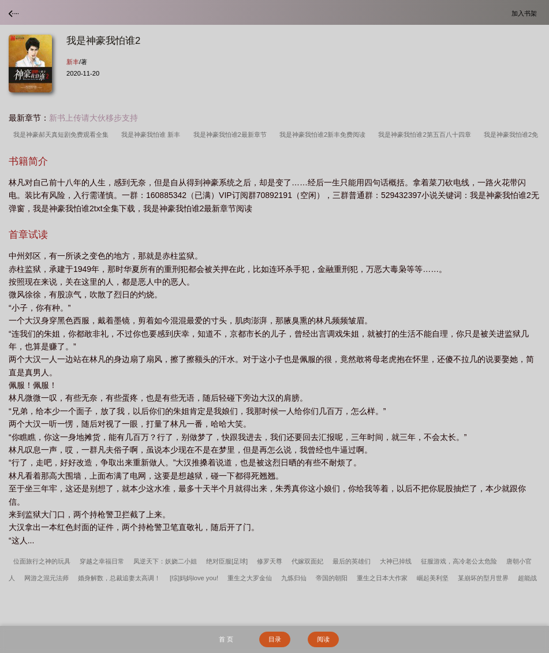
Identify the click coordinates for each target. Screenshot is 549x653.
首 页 (226, 639)
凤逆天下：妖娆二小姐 (165, 561)
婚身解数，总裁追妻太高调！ (119, 577)
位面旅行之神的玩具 (41, 561)
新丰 (72, 61)
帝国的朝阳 (332, 577)
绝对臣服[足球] (227, 561)
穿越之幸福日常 (102, 561)
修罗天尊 (269, 561)
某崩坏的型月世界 (483, 577)
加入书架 (525, 13)
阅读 (323, 639)
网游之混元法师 (46, 577)
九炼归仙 (294, 577)
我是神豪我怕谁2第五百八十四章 (426, 134)
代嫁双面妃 (307, 561)
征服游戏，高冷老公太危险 (459, 561)
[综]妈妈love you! (194, 577)
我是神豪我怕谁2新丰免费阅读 (324, 134)
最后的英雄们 (352, 561)
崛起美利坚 (433, 577)
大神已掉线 (396, 561)
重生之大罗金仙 (249, 577)
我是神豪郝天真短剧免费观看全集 (62, 134)
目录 (274, 639)
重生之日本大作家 (382, 577)
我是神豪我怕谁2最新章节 (231, 134)
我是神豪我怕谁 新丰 (152, 134)
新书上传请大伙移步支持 (93, 117)
